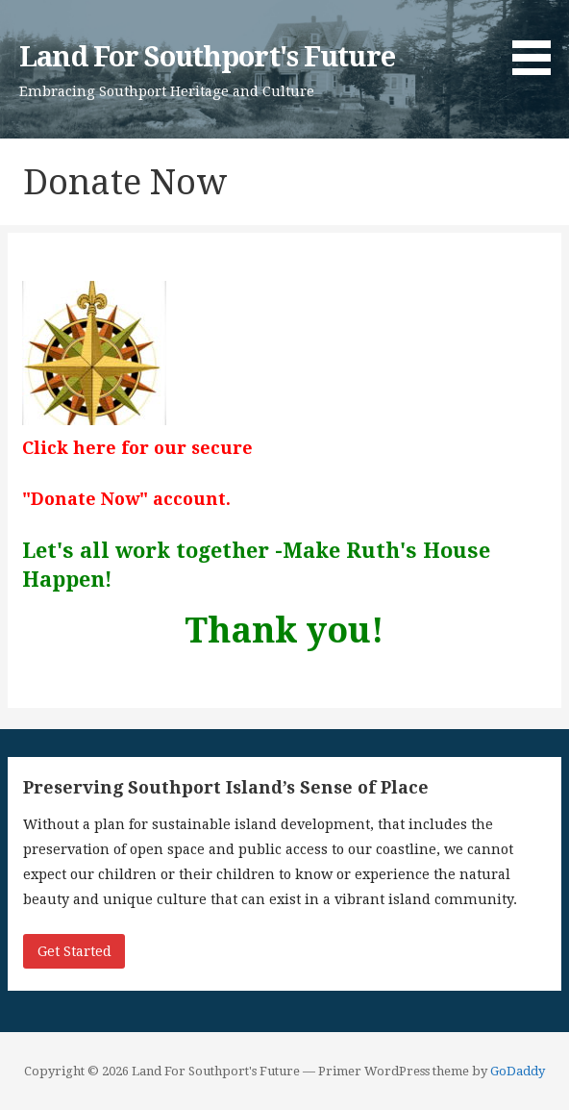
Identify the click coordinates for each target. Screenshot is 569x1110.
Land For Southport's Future (207, 56)
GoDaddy (517, 1071)
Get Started (74, 951)
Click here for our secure (137, 448)
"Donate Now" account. (126, 499)
